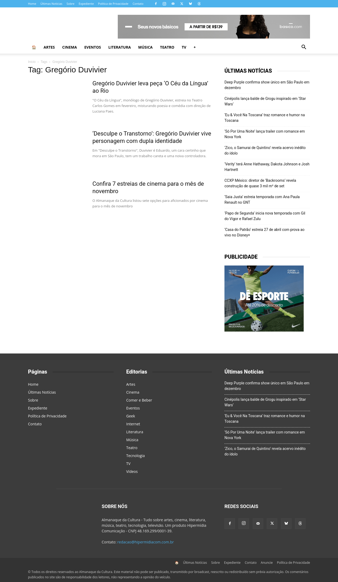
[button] (303, 47)
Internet (133, 423)
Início (32, 62)
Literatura (119, 47)
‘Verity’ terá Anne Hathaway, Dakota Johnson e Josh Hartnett (266, 167)
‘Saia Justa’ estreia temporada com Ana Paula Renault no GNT (262, 199)
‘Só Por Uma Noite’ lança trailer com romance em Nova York (264, 134)
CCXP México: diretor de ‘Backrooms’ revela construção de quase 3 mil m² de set (260, 183)
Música (145, 47)
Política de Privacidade (113, 4)
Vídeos (132, 471)
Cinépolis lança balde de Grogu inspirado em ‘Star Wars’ (265, 101)
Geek (130, 415)
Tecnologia (135, 455)
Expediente (86, 4)
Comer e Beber (139, 400)
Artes (49, 47)
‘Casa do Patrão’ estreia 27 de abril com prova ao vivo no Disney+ (264, 232)
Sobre (70, 4)
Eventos (92, 47)
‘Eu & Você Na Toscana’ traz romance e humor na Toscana (264, 118)
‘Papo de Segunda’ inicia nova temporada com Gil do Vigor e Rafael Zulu (264, 216)
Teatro (167, 47)
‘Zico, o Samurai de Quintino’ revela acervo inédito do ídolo (265, 150)
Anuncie (267, 562)
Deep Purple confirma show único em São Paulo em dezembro (266, 85)
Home (32, 4)
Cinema (69, 47)
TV (184, 47)
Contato (138, 4)
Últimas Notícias (51, 4)
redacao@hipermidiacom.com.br (145, 541)
